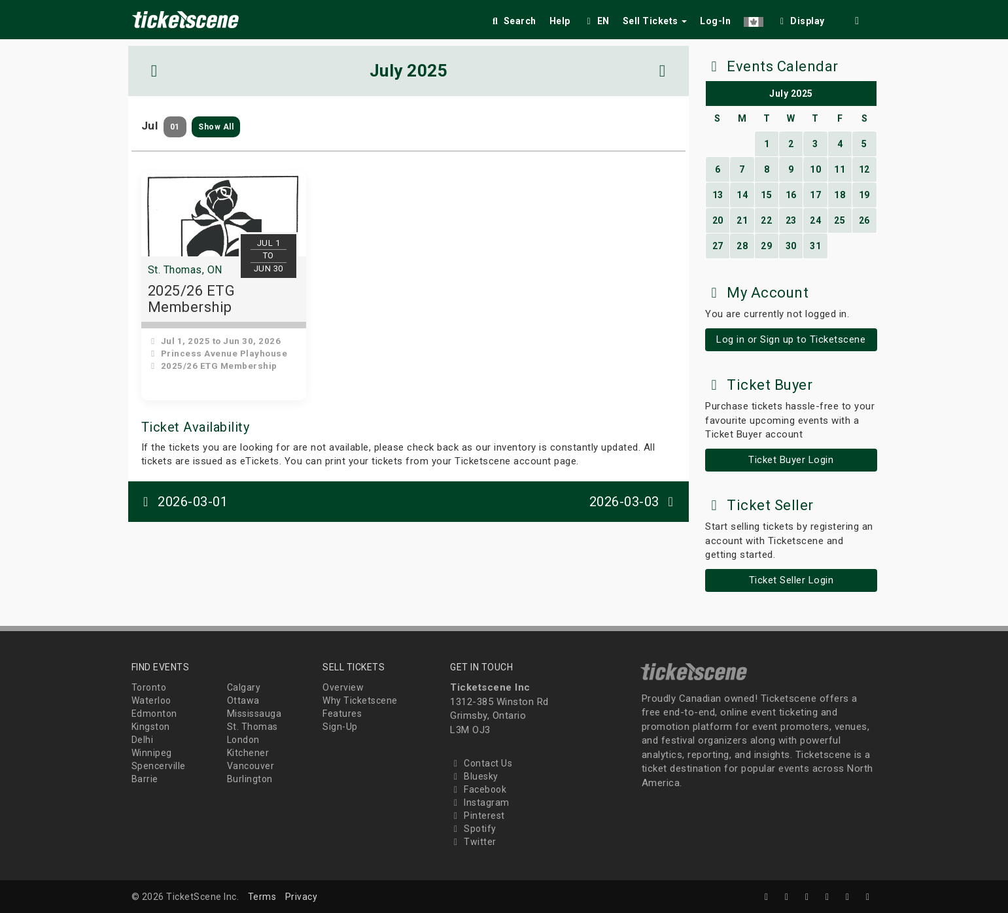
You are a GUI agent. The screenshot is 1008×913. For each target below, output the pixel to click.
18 (839, 195)
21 (742, 220)
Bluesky (474, 776)
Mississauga (254, 713)
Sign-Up (340, 726)
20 (717, 220)
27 (717, 246)
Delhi (142, 739)
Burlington (250, 779)
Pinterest (477, 815)
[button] (753, 18)
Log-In (715, 21)
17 (815, 195)
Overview (343, 687)
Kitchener (248, 753)
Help (559, 21)
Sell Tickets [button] (655, 21)
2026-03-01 (183, 501)
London (243, 739)
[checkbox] (800, 18)
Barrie (144, 779)
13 (717, 195)
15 (766, 195)
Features (342, 713)
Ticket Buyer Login (790, 460)
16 (791, 195)
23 (791, 220)
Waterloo (151, 700)
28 (742, 246)
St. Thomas (252, 726)
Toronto (149, 687)
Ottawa (243, 700)
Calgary (244, 687)
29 (766, 246)
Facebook (478, 789)
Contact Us (481, 763)
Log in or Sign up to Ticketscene (790, 339)
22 (766, 220)
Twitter (473, 841)
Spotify (473, 828)
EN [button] (596, 21)
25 (839, 220)
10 (815, 169)
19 (864, 195)
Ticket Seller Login (791, 580)
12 (864, 169)
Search (513, 21)
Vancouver (251, 766)
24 (815, 220)
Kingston (150, 726)
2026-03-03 (634, 501)
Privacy (301, 896)
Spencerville (158, 766)
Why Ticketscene (360, 700)
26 (864, 220)
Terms (262, 896)
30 (791, 246)
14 (742, 195)
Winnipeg (151, 753)
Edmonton (154, 713)
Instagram (480, 802)
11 (839, 169)
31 (815, 246)
